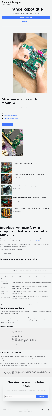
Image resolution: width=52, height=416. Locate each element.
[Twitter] (42, 410)
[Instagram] (45, 410)
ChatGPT (38, 240)
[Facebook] (48, 410)
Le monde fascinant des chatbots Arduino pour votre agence (28, 174)
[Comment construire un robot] (10, 113)
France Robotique (11, 2)
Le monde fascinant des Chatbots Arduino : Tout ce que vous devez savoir (32, 208)
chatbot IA (23, 257)
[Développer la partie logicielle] (10, 118)
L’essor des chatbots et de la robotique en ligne (25, 186)
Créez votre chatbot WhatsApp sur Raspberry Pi (25, 163)
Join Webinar (42, 396)
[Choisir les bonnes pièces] (9, 116)
